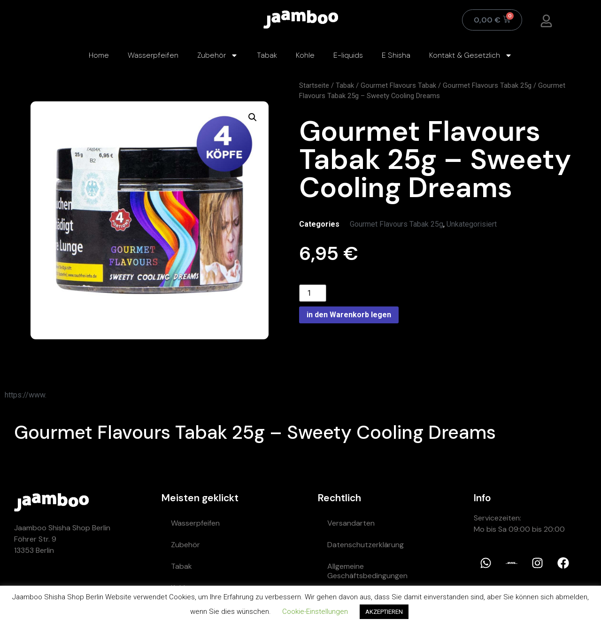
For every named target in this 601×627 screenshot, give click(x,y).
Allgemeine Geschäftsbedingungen (367, 571)
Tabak (267, 55)
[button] (252, 117)
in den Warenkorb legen (349, 314)
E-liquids (348, 55)
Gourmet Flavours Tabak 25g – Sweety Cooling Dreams (255, 432)
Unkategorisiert (472, 224)
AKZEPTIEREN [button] (384, 611)
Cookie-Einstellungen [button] (315, 611)
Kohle (305, 55)
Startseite (314, 85)
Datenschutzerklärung (365, 545)
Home (99, 55)
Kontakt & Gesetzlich (470, 55)
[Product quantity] (312, 293)
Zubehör (217, 55)
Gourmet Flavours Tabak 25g (487, 85)
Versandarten (351, 523)
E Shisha (396, 55)
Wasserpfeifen (153, 55)
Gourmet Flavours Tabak (398, 85)
